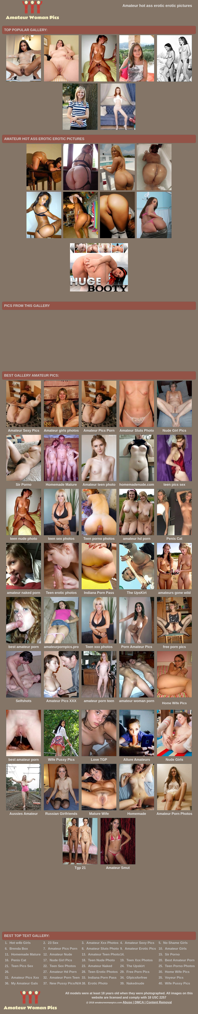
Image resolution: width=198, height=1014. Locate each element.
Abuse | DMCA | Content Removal (147, 1002)
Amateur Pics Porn (62, 948)
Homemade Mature (26, 954)
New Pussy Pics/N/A (65, 983)
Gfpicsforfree (136, 977)
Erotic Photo (98, 983)
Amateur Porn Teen (65, 977)
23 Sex (53, 943)
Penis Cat (18, 960)
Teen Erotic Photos (103, 972)
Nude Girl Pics (61, 960)
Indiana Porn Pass (102, 977)
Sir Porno (172, 954)
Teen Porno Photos (180, 966)
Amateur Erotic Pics (140, 948)
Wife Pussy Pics (177, 983)
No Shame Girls (175, 943)
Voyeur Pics (174, 977)
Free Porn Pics (137, 972)
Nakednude (135, 983)
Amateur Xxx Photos (102, 943)
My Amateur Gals (24, 983)
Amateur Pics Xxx (25, 977)
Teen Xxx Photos (139, 960)
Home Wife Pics (174, 703)
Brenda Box (18, 948)
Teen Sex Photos (63, 966)
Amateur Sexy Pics (139, 943)
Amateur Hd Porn (63, 972)
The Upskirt (135, 966)
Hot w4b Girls (20, 943)
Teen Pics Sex (22, 966)
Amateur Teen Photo (104, 954)
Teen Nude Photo (101, 960)
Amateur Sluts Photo (102, 948)
